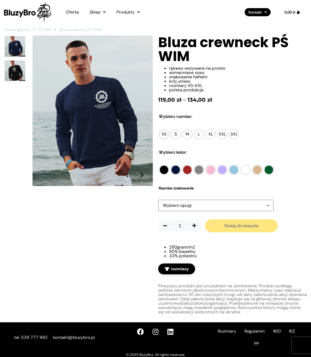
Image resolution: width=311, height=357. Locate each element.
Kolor (173, 152)
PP (256, 343)
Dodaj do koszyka (241, 226)
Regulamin (254, 331)
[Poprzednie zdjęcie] (127, 175)
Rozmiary (227, 331)
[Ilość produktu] (179, 226)
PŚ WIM (45, 30)
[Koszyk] (292, 12)
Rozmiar (175, 116)
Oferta (72, 12)
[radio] (164, 134)
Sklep (98, 12)
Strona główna (17, 30)
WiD (277, 331)
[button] (97, 12)
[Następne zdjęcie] (142, 175)
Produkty (128, 12)
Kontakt (257, 12)
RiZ (292, 331)
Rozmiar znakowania (176, 188)
